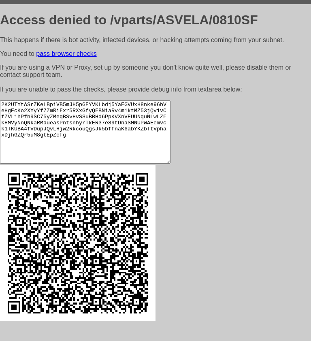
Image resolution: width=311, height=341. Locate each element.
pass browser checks (66, 53)
